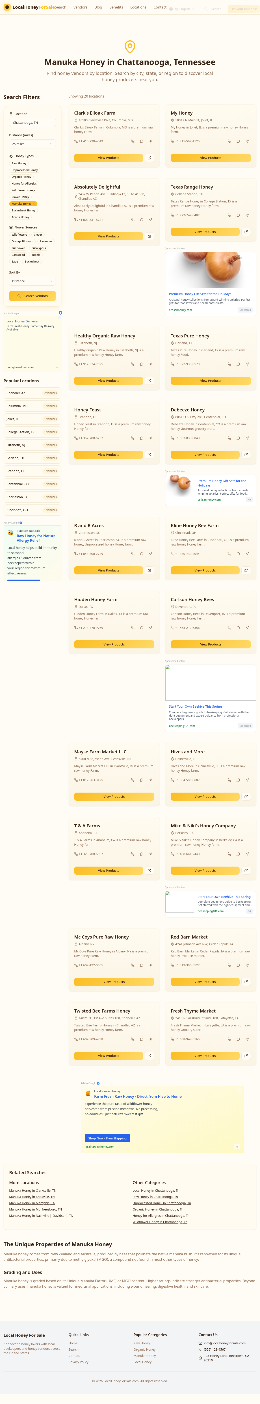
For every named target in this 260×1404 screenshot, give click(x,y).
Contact (160, 7)
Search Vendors (32, 296)
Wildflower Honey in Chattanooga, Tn (160, 1222)
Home (73, 1343)
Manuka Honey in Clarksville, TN (32, 1190)
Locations (138, 7)
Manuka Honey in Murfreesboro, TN (35, 1209)
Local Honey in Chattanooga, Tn (156, 1190)
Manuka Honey (145, 1356)
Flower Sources (23, 227)
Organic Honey (145, 1349)
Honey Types (21, 156)
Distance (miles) (21, 135)
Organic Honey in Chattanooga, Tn (158, 1209)
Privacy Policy (78, 1362)
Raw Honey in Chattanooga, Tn (155, 1197)
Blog (98, 7)
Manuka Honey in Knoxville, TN (32, 1197)
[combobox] (182, 7)
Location (18, 114)
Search (60, 7)
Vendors (80, 7)
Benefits (116, 7)
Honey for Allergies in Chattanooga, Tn (161, 1215)
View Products (108, 158)
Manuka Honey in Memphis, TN (32, 1203)
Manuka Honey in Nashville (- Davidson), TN (41, 1215)
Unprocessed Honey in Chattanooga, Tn (162, 1203)
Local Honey (143, 1362)
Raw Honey (142, 1343)
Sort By (14, 272)
